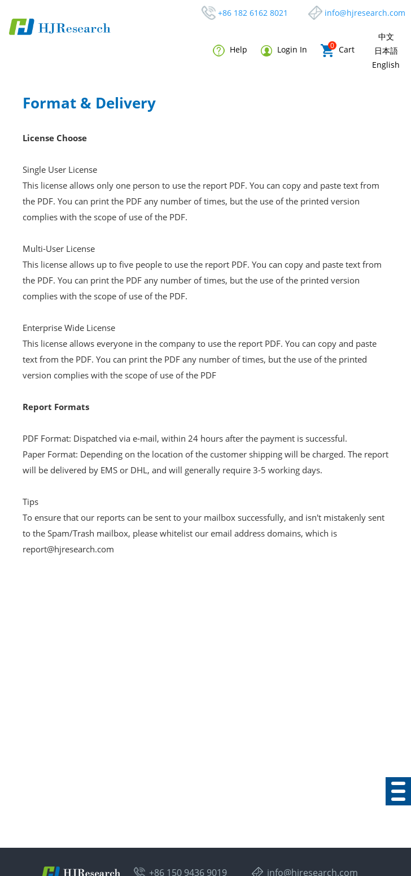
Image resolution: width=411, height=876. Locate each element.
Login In (284, 50)
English (386, 64)
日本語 (386, 50)
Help (230, 50)
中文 (386, 36)
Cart (338, 50)
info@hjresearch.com (365, 12)
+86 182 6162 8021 (253, 12)
